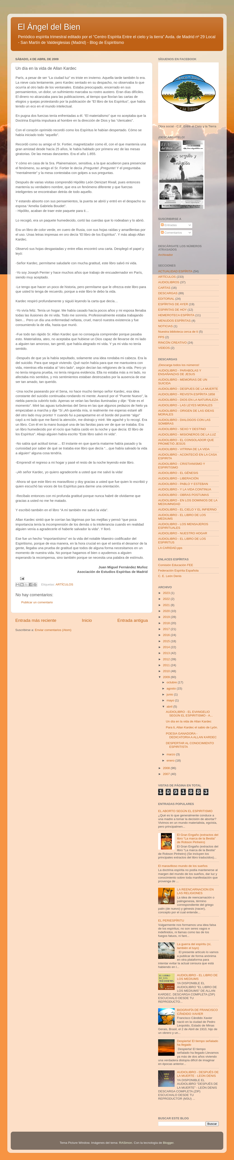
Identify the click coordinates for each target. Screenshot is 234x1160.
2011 (167, 665)
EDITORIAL (166, 298)
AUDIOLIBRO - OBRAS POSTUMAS (183, 495)
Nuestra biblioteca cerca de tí (178, 331)
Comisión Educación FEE (175, 565)
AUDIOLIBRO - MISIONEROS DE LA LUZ (187, 434)
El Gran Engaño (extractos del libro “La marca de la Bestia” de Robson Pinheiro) (197, 838)
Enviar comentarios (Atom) (53, 630)
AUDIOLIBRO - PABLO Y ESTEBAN (183, 484)
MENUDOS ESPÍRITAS (174, 320)
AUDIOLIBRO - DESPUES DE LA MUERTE (188, 388)
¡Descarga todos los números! (178, 365)
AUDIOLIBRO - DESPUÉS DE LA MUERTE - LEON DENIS (197, 1073)
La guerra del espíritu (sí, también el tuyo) (194, 945)
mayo (171, 700)
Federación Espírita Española (178, 570)
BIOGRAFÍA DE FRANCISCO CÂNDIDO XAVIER (197, 1011)
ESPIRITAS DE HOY (172, 309)
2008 (167, 768)
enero (171, 760)
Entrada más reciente (35, 620)
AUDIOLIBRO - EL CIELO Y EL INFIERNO (187, 509)
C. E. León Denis (169, 576)
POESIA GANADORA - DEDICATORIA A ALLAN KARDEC (191, 735)
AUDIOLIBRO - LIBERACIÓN (178, 478)
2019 (167, 617)
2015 (167, 641)
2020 (167, 611)
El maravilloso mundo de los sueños (182, 866)
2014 (167, 647)
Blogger (168, 1142)
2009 (167, 677)
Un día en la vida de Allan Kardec (189, 721)
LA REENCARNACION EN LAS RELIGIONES (195, 891)
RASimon (125, 1142)
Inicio (87, 620)
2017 (167, 629)
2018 (167, 623)
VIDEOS (164, 348)
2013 (167, 653)
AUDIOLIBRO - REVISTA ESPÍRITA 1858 (186, 394)
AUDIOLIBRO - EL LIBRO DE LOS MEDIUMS (197, 977)
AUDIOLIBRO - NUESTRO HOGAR (182, 533)
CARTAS (164, 287)
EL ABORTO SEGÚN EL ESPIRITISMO (185, 811)
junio (170, 694)
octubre (172, 682)
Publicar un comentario (37, 602)
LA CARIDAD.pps (170, 548)
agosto (172, 688)
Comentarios (171, 232)
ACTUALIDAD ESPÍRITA (175, 271)
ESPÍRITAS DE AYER (173, 304)
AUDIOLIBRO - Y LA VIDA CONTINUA (184, 489)
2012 (167, 659)
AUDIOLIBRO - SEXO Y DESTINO (182, 429)
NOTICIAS (165, 326)
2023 (167, 593)
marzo (171, 754)
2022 (167, 599)
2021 (167, 605)
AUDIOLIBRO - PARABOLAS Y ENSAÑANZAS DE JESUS (179, 372)
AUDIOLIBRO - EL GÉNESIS (178, 473)
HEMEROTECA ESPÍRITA (176, 315)
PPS (161, 337)
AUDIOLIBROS (168, 282)
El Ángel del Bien (49, 27)
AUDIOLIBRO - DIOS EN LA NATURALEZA (188, 399)
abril (170, 706)
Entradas (169, 225)
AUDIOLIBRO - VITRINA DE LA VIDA (184, 449)
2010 (167, 671)
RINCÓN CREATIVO (172, 342)
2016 (167, 635)
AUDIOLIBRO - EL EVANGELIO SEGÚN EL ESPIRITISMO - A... (189, 713)
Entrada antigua (132, 620)
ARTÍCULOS (64, 584)
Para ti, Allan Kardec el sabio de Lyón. (192, 727)
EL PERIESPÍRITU (171, 920)
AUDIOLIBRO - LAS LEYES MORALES (185, 405)
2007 (167, 774)
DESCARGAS (168, 293)
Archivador (165, 255)
